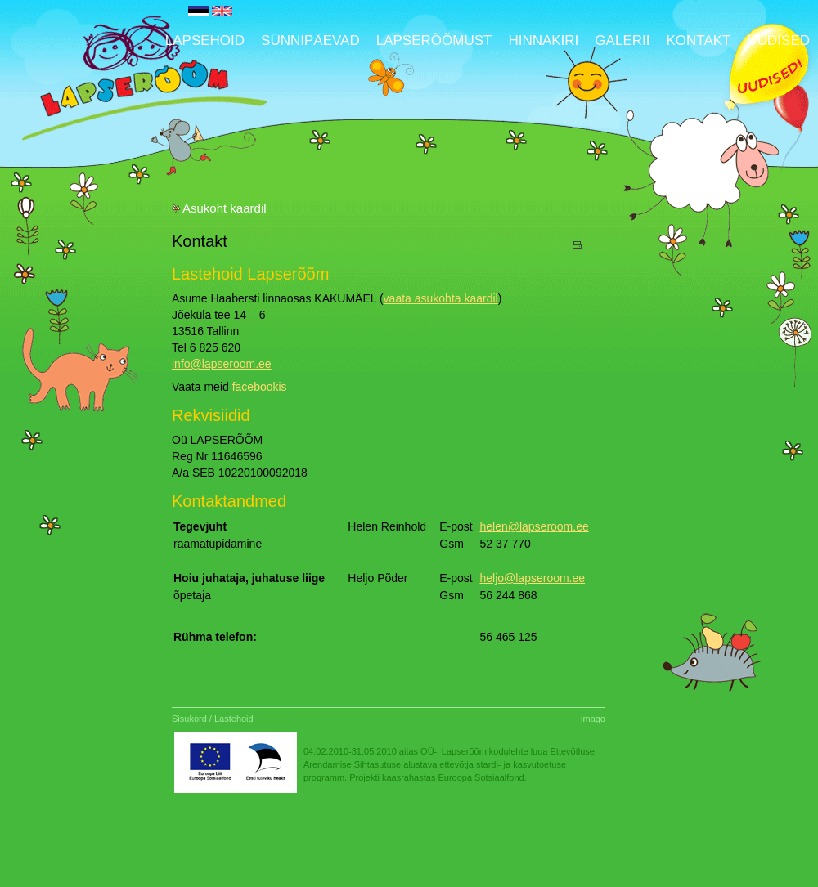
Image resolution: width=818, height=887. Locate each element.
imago (593, 718)
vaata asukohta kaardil (441, 298)
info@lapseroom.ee (222, 363)
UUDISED (778, 40)
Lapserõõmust (434, 40)
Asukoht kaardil (224, 208)
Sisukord (189, 718)
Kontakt (698, 40)
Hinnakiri (543, 40)
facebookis (259, 386)
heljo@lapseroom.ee (532, 578)
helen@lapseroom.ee (533, 526)
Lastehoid (234, 718)
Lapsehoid (205, 40)
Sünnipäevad (310, 40)
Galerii (622, 40)
